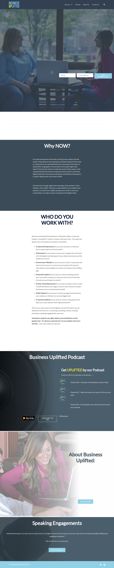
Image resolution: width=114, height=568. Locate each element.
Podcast (77, 4)
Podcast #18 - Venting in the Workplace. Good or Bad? (89, 382)
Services (67, 4)
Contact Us (95, 4)
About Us (86, 4)
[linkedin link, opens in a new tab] (104, 564)
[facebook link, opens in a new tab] (101, 564)
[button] (104, 4)
